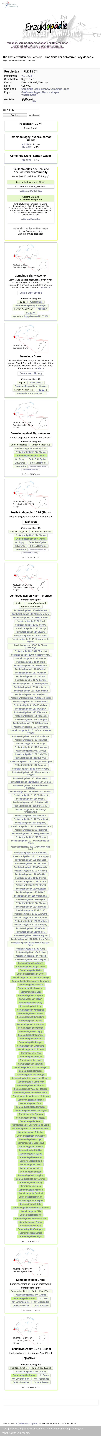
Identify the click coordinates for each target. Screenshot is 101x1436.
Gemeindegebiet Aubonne (30, 963)
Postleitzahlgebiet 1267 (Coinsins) (30, 852)
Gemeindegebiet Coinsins (30, 1132)
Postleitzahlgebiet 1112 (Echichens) (30, 726)
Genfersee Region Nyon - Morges (40, 92)
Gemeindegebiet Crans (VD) (30, 1143)
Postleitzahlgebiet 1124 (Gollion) (30, 669)
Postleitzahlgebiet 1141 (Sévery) (30, 815)
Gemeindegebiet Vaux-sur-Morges (30, 1089)
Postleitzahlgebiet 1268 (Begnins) (30, 830)
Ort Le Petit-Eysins (37, 459)
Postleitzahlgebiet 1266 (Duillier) (30, 874)
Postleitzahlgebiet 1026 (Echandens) (30, 723)
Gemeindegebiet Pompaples (30, 1009)
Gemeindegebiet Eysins (30, 1153)
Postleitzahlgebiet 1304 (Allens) (30, 658)
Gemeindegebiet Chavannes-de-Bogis (30, 1125)
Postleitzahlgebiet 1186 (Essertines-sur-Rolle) (30, 943)
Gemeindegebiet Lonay (31, 1060)
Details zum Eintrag (30, 292)
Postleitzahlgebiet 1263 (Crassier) (30, 870)
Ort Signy (19, 459)
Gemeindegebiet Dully (30, 1204)
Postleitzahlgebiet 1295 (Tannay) (30, 906)
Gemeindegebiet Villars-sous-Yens (30, 1092)
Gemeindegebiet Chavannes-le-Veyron (30, 981)
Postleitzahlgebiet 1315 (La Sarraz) (30, 687)
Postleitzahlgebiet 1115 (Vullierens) (31, 795)
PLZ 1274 (26, 75)
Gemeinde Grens (59, 89)
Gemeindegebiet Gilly (31, 1211)
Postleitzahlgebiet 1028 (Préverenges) (30, 768)
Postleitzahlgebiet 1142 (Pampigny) (31, 819)
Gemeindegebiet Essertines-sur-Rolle (31, 1207)
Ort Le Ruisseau (41, 1305)
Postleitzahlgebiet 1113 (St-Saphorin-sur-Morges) (30, 731)
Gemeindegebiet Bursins (30, 1197)
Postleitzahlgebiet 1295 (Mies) (30, 892)
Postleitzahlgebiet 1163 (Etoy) (30, 743)
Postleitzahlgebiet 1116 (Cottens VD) (30, 802)
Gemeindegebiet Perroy (30, 1222)
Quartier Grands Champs (38, 466)
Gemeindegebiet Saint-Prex (30, 1081)
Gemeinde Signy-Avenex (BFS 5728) (30, 316)
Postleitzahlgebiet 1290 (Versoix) (30, 888)
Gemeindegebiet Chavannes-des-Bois (30, 1128)
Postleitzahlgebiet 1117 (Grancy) (30, 672)
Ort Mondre (20, 466)
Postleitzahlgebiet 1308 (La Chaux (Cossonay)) (30, 646)
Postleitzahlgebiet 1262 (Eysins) (30, 448)
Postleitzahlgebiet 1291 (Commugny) (31, 856)
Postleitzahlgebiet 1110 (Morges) (30, 765)
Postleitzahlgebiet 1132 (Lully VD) (31, 754)
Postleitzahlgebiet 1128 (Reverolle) (30, 806)
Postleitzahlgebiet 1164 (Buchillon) (30, 705)
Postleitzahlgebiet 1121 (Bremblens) (30, 701)
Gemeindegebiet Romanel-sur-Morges (30, 1078)
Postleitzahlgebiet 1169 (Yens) (30, 798)
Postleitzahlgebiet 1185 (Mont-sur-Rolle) (30, 939)
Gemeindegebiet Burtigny (30, 1200)
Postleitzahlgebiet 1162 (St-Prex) (30, 758)
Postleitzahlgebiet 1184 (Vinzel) (30, 955)
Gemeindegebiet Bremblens (30, 1024)
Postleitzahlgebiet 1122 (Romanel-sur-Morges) (30, 773)
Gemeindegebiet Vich (30, 1186)
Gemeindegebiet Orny (30, 1006)
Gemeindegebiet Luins (30, 1215)
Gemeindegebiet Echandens (30, 1045)
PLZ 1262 (26, 144)
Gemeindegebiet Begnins (31, 1114)
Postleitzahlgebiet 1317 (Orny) (30, 676)
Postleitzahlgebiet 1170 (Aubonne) (30, 610)
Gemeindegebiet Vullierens (31, 1099)
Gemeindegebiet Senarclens (30, 1017)
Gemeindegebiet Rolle (30, 1225)
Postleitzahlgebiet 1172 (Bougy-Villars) (30, 614)
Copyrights (77, 1428)
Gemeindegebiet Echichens (30, 1049)
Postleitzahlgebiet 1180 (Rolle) (30, 932)
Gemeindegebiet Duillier (30, 1150)
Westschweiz (28, 94)
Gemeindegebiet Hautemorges (30, 1107)
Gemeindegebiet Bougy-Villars (30, 966)
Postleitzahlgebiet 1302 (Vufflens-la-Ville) (31, 698)
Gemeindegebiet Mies (30, 1168)
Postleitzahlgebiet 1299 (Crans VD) (30, 867)
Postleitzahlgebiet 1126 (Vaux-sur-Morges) (30, 782)
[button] (15, 115)
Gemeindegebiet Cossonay (30, 988)
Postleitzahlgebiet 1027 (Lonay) (31, 750)
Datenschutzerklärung (58, 1428)
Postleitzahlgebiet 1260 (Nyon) (30, 899)
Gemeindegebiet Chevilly (30, 984)
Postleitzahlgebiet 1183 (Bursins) (31, 921)
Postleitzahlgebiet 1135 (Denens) (31, 716)
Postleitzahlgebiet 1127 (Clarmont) (30, 712)
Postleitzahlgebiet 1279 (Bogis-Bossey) (30, 833)
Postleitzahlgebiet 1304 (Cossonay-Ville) (30, 654)
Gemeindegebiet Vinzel (31, 1233)
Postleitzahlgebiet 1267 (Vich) (30, 910)
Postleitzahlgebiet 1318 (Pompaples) (30, 683)
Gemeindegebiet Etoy (31, 1053)
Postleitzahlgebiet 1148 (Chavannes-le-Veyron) (30, 640)
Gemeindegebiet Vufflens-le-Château (31, 1096)
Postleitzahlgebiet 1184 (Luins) (31, 952)
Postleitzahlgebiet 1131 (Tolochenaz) (30, 778)
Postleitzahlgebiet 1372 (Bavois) (30, 680)
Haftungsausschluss (34, 1428)
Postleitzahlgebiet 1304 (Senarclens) (30, 690)
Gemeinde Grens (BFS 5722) (30, 393)
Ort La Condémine (20, 1302)
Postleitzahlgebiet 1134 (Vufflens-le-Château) (30, 786)
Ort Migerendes (41, 1302)
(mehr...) (45, 287)
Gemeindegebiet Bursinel (31, 1193)
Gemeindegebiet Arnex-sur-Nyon (31, 1110)
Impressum (16, 1428)
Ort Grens (44, 1298)
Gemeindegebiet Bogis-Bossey (30, 1117)
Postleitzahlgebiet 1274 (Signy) (31, 452)
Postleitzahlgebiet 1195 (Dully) (30, 928)
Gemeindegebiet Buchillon (30, 1027)
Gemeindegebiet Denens (30, 1038)
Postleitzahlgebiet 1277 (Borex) (31, 837)
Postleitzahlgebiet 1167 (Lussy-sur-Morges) (31, 761)
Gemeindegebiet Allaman (31, 1189)
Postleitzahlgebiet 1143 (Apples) (30, 822)
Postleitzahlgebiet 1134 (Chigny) (30, 708)
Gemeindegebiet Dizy (31, 992)
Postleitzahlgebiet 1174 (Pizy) (30, 621)
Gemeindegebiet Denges (30, 1042)
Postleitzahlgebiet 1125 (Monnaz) (30, 740)
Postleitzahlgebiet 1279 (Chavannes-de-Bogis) (30, 841)
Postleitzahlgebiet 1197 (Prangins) (30, 895)
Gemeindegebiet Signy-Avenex (30, 455)
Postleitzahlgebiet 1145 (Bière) (30, 632)
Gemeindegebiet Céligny (30, 1236)
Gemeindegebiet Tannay (30, 1182)
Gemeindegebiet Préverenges (30, 1074)
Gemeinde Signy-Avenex (35, 89)
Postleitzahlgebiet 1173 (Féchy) (31, 628)
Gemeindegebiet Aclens (30, 1020)
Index (4, 1428)
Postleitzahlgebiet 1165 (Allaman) (30, 914)
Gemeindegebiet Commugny (30, 1135)
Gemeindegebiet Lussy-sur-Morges (30, 1067)
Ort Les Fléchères (38, 463)
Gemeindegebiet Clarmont (30, 1035)
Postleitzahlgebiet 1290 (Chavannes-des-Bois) (31, 847)
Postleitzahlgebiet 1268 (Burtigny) (30, 924)
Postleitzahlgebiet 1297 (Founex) (30, 863)
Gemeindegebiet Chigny (30, 1031)
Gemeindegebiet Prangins (30, 1175)
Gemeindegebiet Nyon (30, 1171)
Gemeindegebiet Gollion (30, 999)
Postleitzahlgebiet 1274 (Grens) (31, 885)
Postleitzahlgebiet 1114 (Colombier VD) (30, 736)
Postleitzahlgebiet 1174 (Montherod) (30, 617)
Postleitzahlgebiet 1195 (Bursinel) (30, 917)
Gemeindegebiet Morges (30, 1071)
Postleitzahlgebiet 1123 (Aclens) (30, 694)
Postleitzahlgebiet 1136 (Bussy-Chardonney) (30, 810)
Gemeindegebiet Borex (30, 1121)
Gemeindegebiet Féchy (31, 970)
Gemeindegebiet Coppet (30, 1139)
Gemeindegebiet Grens (31, 1164)
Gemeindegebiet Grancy (30, 1002)
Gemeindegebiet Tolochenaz (30, 1085)
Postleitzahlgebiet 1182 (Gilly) (30, 948)
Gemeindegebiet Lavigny (30, 1056)
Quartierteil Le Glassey (30, 469)
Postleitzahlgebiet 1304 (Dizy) (30, 662)
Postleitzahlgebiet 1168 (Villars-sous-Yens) (30, 791)
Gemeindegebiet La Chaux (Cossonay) (30, 977)
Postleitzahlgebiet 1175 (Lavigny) (31, 747)
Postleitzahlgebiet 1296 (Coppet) (30, 860)
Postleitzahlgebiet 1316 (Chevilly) (31, 651)
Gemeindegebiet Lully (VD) (30, 1063)
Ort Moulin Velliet (21, 1305)
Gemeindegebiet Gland (31, 1161)
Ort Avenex (20, 463)
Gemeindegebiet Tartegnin (30, 1229)
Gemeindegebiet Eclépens (30, 995)
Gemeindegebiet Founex (30, 1157)
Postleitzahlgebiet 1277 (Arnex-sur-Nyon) (31, 826)
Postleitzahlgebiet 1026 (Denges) (31, 719)
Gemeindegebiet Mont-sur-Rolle (30, 1218)
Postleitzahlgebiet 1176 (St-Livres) (30, 635)
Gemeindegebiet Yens (30, 1103)
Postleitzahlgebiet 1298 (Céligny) (30, 959)
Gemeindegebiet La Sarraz (30, 1013)
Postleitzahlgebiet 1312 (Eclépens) (30, 665)
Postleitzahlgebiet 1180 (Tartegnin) (30, 935)
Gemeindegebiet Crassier (31, 1146)
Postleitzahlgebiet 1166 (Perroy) (30, 624)
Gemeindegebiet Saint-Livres (30, 974)
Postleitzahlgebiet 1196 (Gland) (31, 881)
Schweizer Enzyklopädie (26, 1423)
